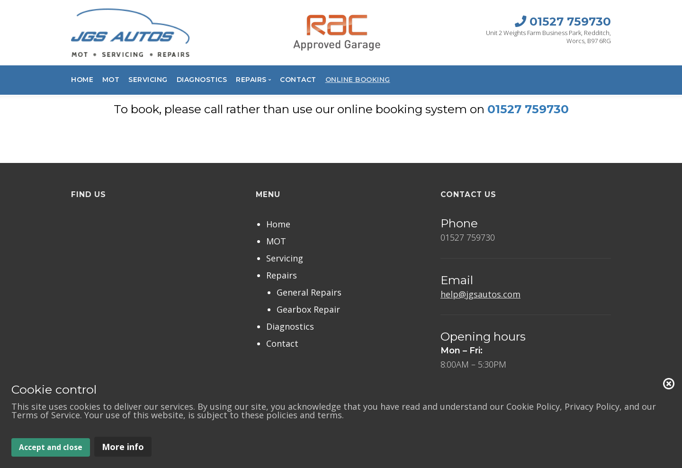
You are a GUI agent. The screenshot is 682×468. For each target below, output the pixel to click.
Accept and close (50, 447)
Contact (298, 79)
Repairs (281, 275)
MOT (111, 79)
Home (82, 79)
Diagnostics (202, 79)
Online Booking (357, 79)
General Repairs (309, 292)
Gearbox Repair (308, 309)
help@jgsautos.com (480, 294)
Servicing (148, 79)
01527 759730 (528, 109)
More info (123, 446)
